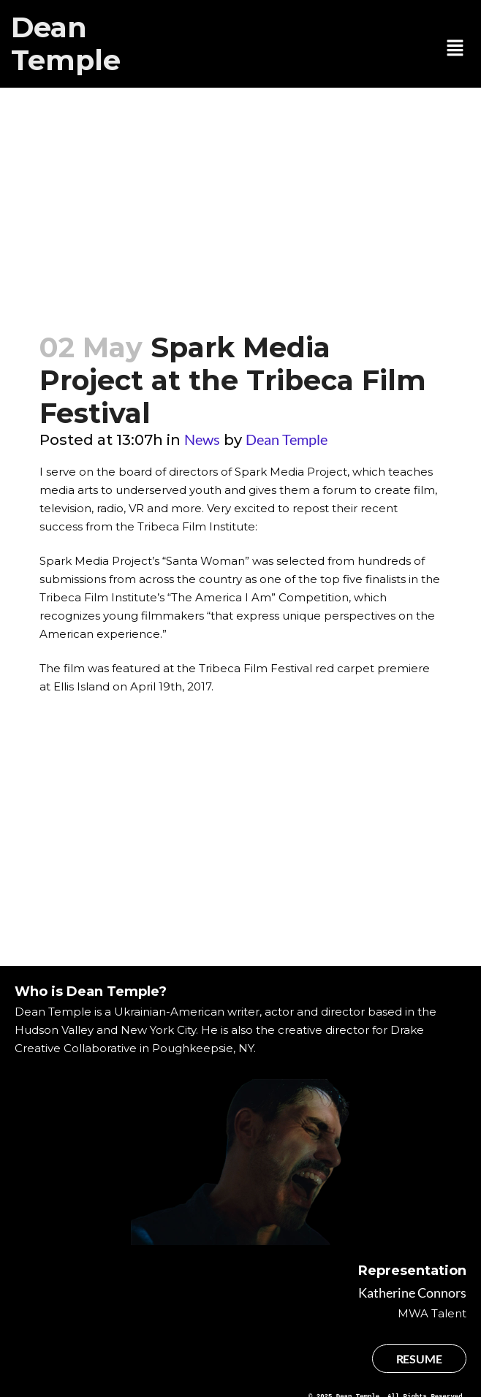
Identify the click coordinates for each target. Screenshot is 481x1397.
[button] (455, 49)
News (202, 439)
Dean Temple (66, 43)
